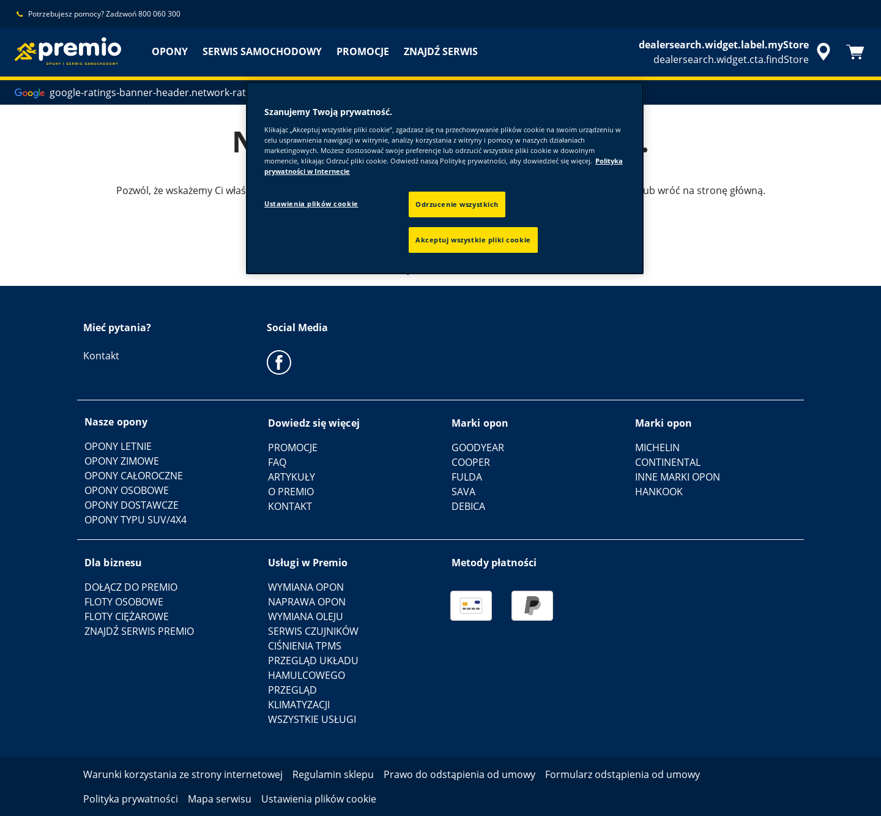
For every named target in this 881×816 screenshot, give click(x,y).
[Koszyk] (855, 52)
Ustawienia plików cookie (311, 203)
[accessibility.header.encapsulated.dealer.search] (737, 52)
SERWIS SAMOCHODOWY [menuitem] (262, 51)
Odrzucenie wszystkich (457, 204)
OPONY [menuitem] (170, 51)
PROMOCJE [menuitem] (362, 51)
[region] (445, 177)
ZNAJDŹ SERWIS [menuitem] (441, 51)
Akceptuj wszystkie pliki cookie (473, 239)
